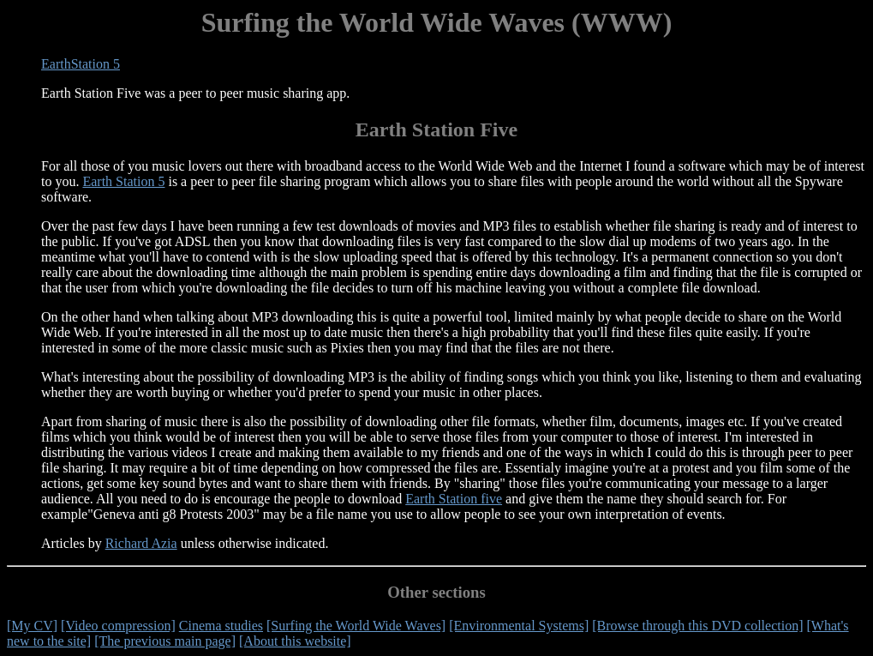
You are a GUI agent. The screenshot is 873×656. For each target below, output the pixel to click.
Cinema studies (221, 625)
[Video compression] (118, 625)
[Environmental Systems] (519, 625)
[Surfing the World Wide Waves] (355, 625)
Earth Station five (453, 498)
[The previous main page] (165, 641)
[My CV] (32, 625)
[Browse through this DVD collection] (697, 625)
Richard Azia (141, 543)
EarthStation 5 (80, 64)
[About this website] (295, 641)
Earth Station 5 (123, 181)
